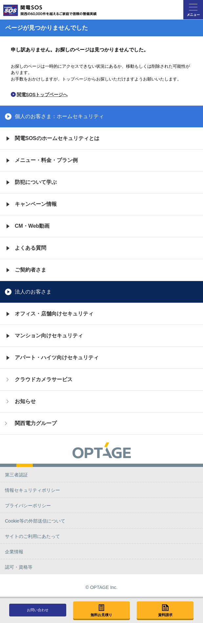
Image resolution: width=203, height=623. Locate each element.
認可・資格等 (18, 567)
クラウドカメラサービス (43, 379)
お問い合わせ (38, 610)
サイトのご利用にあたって (32, 536)
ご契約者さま (30, 270)
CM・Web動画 (32, 226)
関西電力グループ (36, 423)
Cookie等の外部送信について (35, 521)
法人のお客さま (33, 291)
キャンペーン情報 (36, 204)
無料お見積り (101, 615)
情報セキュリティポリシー (32, 490)
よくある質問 (30, 248)
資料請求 (165, 615)
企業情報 (14, 551)
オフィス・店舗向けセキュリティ (54, 313)
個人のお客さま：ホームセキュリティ (59, 116)
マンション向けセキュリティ (49, 335)
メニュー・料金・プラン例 (46, 160)
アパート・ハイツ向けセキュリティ (57, 357)
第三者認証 (16, 474)
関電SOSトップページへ (42, 94)
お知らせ (25, 401)
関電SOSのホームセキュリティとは (57, 138)
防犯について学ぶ (36, 182)
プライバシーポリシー (28, 505)
